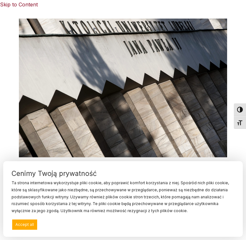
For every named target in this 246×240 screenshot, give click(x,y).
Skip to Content (19, 4)
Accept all (24, 224)
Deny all (121, 224)
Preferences (219, 224)
